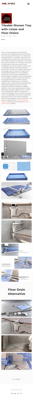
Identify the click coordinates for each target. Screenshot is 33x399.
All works (16, 379)
